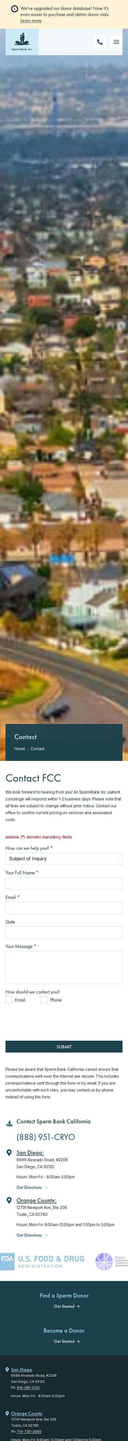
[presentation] (47, 1018)
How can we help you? (29, 848)
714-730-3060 (29, 1431)
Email (13, 897)
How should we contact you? (33, 992)
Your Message (21, 946)
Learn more (30, 20)
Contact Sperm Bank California (54, 1121)
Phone (56, 1000)
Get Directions (29, 1187)
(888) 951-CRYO (46, 1137)
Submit (64, 1047)
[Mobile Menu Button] (116, 42)
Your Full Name (22, 872)
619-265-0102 (28, 1388)
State (10, 921)
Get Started (64, 1306)
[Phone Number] (100, 42)
